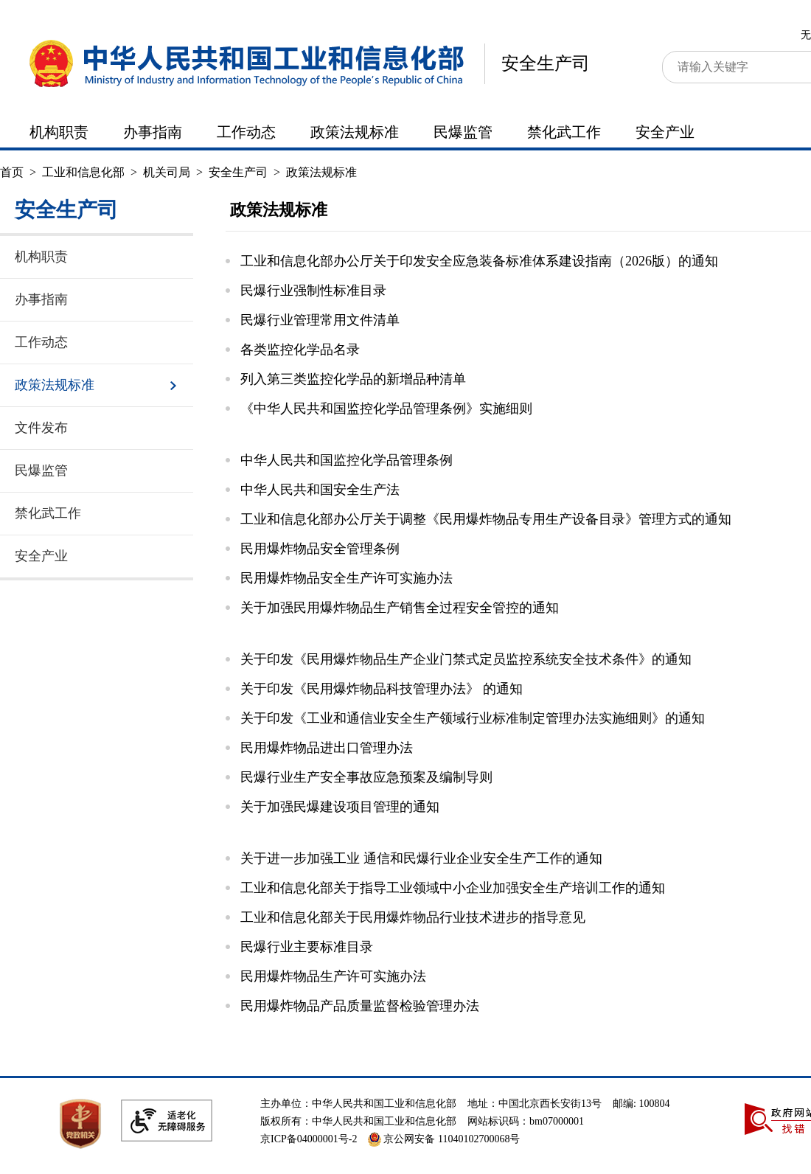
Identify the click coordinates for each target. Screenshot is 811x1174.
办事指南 (152, 132)
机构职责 (58, 132)
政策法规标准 (354, 132)
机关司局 (166, 172)
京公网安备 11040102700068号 (444, 1139)
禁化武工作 (564, 132)
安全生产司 (545, 63)
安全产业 (665, 132)
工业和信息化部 (83, 172)
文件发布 (41, 427)
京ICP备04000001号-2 (308, 1139)
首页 (12, 172)
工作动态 (246, 132)
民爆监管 (463, 132)
